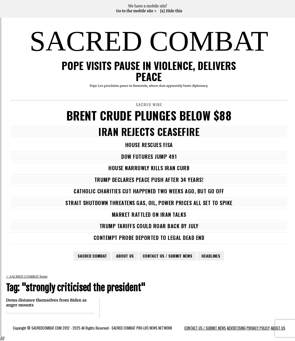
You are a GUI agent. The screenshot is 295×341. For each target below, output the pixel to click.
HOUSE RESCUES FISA (149, 145)
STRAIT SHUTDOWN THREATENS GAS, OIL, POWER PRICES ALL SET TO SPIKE (149, 202)
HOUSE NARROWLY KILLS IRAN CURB (148, 168)
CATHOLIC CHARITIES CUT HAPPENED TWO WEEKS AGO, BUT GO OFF (149, 191)
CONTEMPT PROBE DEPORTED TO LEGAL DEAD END (149, 237)
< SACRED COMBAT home (27, 276)
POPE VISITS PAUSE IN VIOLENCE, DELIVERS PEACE (149, 71)
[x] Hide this (171, 11)
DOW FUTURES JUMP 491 (149, 156)
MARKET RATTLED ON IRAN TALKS (149, 214)
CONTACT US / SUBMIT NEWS (167, 256)
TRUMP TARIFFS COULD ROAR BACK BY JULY (149, 226)
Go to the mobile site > (136, 11)
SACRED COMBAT (149, 41)
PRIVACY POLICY (258, 328)
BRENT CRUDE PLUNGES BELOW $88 (149, 115)
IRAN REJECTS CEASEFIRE (148, 131)
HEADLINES (210, 256)
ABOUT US (125, 256)
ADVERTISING (236, 328)
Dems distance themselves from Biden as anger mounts (46, 303)
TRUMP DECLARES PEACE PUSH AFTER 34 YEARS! (149, 179)
